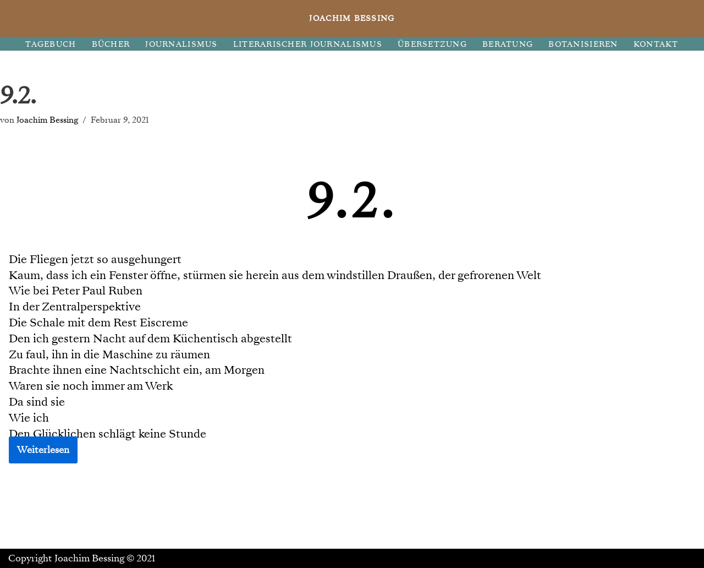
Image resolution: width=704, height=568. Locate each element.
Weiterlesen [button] (43, 450)
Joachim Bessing (47, 119)
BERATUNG (507, 44)
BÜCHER (111, 44)
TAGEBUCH (50, 44)
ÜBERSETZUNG (432, 44)
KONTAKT (656, 44)
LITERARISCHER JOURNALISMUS (307, 44)
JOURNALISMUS (181, 44)
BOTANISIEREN (583, 44)
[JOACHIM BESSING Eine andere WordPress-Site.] (352, 18)
